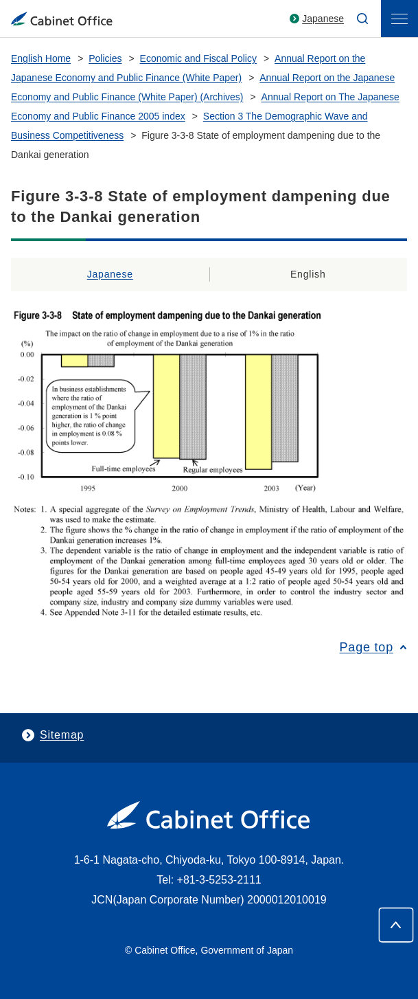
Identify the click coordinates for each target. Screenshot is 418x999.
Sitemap (62, 735)
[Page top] (396, 924)
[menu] (399, 18)
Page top (366, 647)
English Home (41, 58)
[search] (362, 18)
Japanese (323, 18)
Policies (105, 58)
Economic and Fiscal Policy (198, 58)
